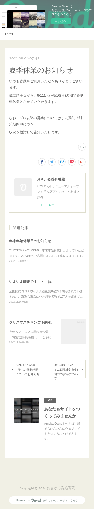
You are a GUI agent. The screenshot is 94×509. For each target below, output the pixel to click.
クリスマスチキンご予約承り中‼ (34, 322)
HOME (9, 34)
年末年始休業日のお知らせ (30, 241)
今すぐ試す (61, 21)
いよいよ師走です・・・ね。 (32, 282)
